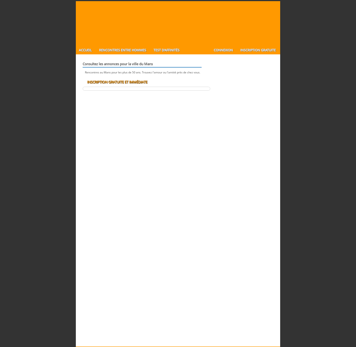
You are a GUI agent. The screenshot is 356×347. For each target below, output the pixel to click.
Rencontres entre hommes (122, 50)
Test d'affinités (167, 50)
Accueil (85, 50)
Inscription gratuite (258, 50)
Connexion (223, 50)
